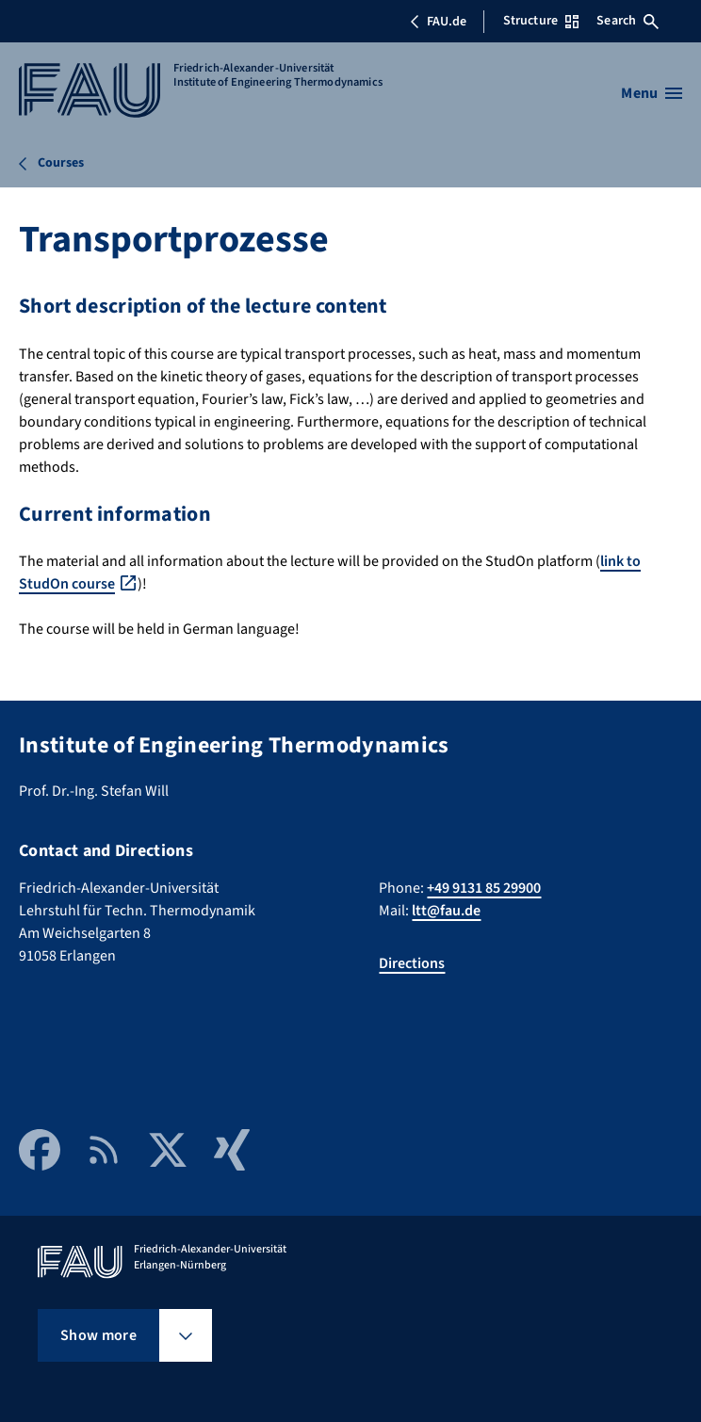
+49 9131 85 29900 (484, 888)
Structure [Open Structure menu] (541, 20)
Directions (412, 963)
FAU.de (438, 21)
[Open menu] (651, 93)
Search (627, 20)
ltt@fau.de (446, 910)
